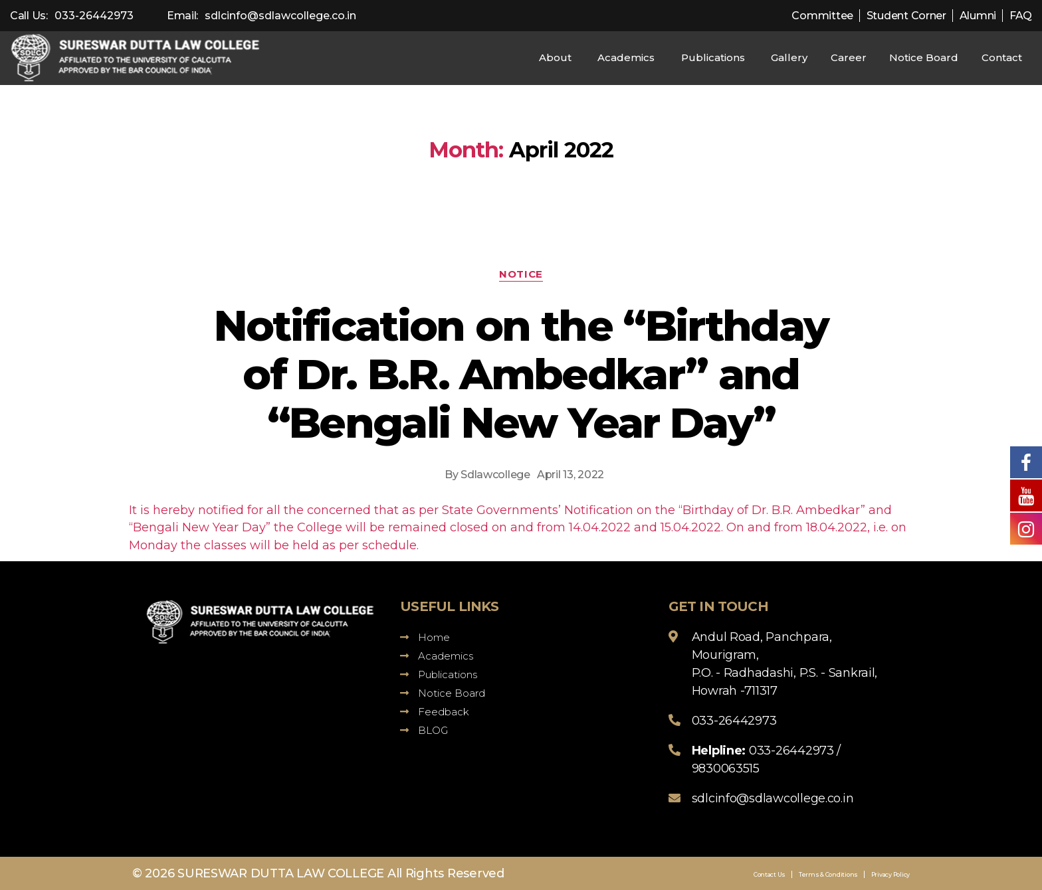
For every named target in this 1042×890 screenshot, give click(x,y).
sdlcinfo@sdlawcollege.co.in (280, 15)
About (555, 57)
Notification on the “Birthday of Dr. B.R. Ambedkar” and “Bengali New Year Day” (521, 374)
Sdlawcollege (495, 474)
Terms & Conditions (828, 874)
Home (425, 637)
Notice (520, 274)
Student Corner (906, 15)
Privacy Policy (890, 874)
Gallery (789, 57)
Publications (713, 57)
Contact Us (769, 874)
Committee (822, 15)
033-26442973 (94, 15)
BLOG (424, 730)
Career (849, 57)
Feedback (434, 711)
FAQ (1020, 15)
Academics (626, 57)
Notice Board (923, 57)
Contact (1002, 57)
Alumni (978, 15)
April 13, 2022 (570, 474)
